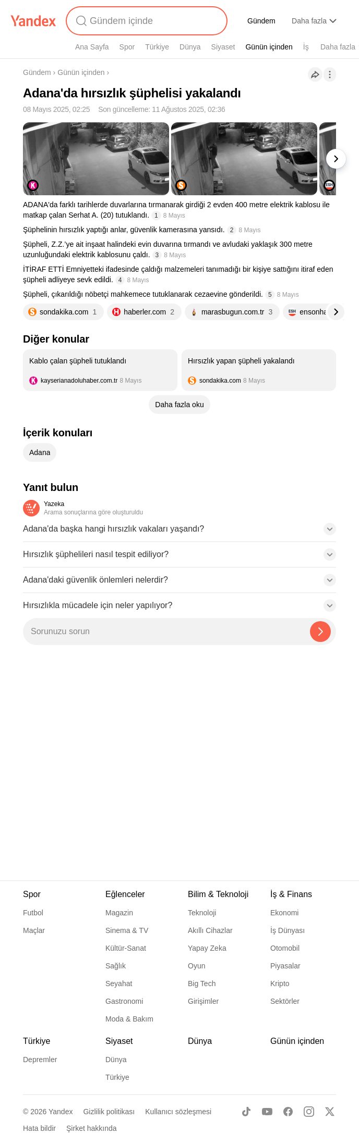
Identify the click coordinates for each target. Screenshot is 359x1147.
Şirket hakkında (91, 1128)
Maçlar (34, 930)
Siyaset (223, 47)
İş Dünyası (287, 930)
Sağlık (115, 966)
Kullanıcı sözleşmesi (178, 1111)
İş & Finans (291, 894)
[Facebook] (288, 1111)
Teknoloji (202, 913)
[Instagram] (308, 1111)
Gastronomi (124, 1001)
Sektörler (285, 1001)
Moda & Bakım (129, 1019)
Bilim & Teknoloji (218, 894)
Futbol (33, 913)
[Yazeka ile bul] (320, 631)
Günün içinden (268, 47)
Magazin (119, 913)
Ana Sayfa (92, 47)
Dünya (190, 47)
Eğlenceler (125, 894)
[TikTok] (246, 1111)
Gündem (261, 21)
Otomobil (285, 948)
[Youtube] (267, 1111)
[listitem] (100, 370)
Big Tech (202, 983)
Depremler (40, 1059)
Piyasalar (285, 966)
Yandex (61, 1111)
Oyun (196, 966)
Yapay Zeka (207, 948)
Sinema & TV (126, 930)
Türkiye (157, 47)
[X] (329, 1111)
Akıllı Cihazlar (210, 930)
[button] (179, 532)
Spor (127, 47)
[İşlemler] (330, 74)
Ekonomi (284, 913)
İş (306, 47)
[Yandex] (33, 20)
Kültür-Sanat (125, 948)
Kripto (280, 983)
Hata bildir (39, 1128)
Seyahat (118, 983)
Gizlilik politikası (109, 1111)
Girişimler (203, 1001)
